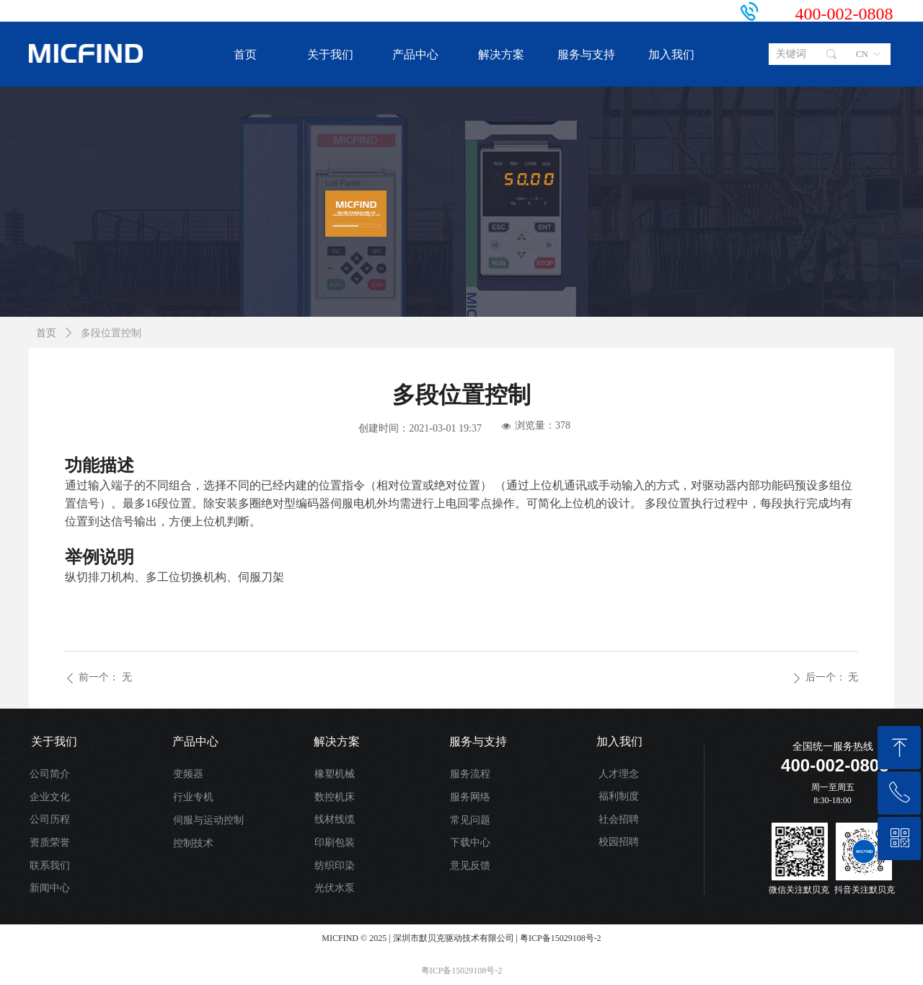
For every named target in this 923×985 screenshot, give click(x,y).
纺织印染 (334, 865)
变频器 (188, 774)
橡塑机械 (334, 774)
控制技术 (193, 843)
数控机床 (334, 797)
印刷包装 (334, 842)
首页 (46, 333)
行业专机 (193, 797)
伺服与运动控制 (208, 820)
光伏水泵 (334, 888)
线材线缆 (334, 819)
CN (862, 54)
